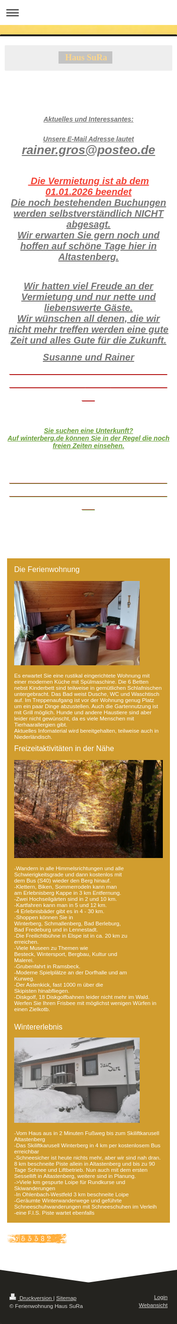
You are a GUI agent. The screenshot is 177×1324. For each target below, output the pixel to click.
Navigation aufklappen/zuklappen (88, 12)
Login (161, 1297)
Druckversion (31, 1298)
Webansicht (153, 1305)
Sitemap (66, 1298)
